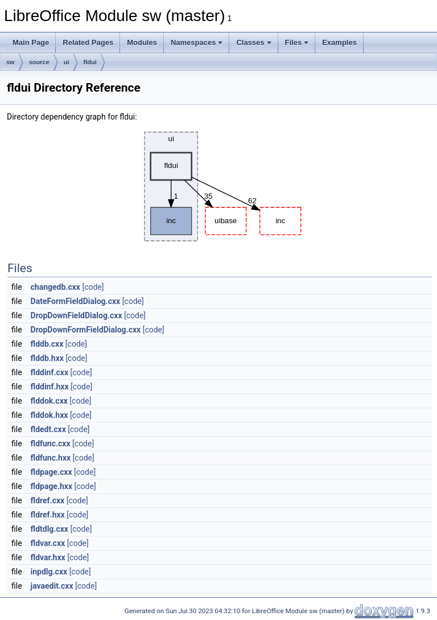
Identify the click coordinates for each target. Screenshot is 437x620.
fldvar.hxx (48, 557)
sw (10, 62)
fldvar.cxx (48, 543)
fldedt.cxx (48, 429)
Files (297, 42)
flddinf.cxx (50, 372)
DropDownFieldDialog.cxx (76, 315)
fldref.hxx (48, 514)
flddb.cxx (47, 343)
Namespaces (197, 42)
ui (66, 62)
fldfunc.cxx (51, 443)
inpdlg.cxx (49, 571)
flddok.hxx (49, 415)
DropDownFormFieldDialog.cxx (86, 329)
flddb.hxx (47, 358)
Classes (253, 42)
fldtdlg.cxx (49, 528)
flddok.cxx (49, 400)
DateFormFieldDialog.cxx (76, 301)
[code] (93, 286)
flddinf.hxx (50, 386)
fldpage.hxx (52, 486)
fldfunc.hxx (51, 457)
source (39, 62)
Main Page (31, 42)
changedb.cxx (55, 286)
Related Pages (88, 42)
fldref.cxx (48, 500)
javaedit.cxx (52, 585)
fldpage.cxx (51, 472)
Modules (142, 42)
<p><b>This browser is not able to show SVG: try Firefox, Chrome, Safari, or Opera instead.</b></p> (219, 186)
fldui (90, 62)
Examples (339, 42)
